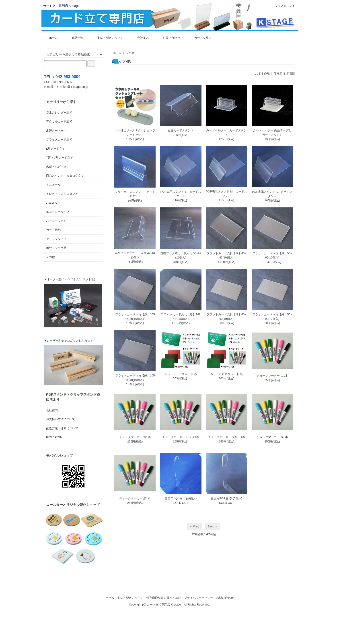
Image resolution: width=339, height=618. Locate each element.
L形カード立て (55, 148)
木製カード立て (56, 130)
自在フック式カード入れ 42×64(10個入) (135, 255)
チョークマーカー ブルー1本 (226, 437)
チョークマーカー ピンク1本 (180, 437)
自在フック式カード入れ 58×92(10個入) (180, 255)
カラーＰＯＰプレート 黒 (226, 374)
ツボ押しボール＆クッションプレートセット (135, 132)
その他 (130, 53)
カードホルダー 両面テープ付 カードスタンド (273, 132)
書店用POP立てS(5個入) (181, 498)
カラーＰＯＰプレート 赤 (180, 374)
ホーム (50, 37)
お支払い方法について (60, 419)
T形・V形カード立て (59, 157)
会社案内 (140, 37)
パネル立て (53, 203)
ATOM (58, 437)
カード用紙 (53, 229)
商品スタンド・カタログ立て (65, 175)
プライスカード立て (59, 139)
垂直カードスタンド (181, 130)
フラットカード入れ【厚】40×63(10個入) (226, 255)
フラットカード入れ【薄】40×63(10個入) (226, 316)
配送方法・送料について (62, 428)
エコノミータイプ (57, 211)
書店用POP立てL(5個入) (226, 498)
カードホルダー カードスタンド (226, 132)
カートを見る (200, 37)
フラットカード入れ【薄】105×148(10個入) (135, 378)
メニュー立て (55, 184)
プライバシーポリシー (198, 597)
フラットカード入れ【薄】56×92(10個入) (272, 316)
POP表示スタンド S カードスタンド (180, 194)
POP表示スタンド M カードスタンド (226, 194)
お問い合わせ (168, 37)
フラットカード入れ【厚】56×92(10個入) (272, 255)
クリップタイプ (56, 239)
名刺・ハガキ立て (57, 166)
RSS (49, 437)
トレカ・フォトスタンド (62, 193)
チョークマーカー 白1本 (272, 375)
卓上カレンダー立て (59, 112)
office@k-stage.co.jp (74, 87)
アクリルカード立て (59, 121)
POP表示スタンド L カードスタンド (272, 194)
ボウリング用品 (56, 248)
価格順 (278, 73)
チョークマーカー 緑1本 (272, 437)
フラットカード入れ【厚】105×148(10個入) (135, 316)
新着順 (290, 73)
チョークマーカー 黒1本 (135, 498)
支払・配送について (107, 37)
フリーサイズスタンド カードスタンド (135, 194)
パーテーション (56, 221)
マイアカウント (282, 5)
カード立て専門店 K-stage (61, 6)
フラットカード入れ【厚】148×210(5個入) (181, 316)
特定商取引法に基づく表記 (163, 597)
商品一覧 (74, 37)
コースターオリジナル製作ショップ (73, 504)
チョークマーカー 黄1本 (135, 437)
